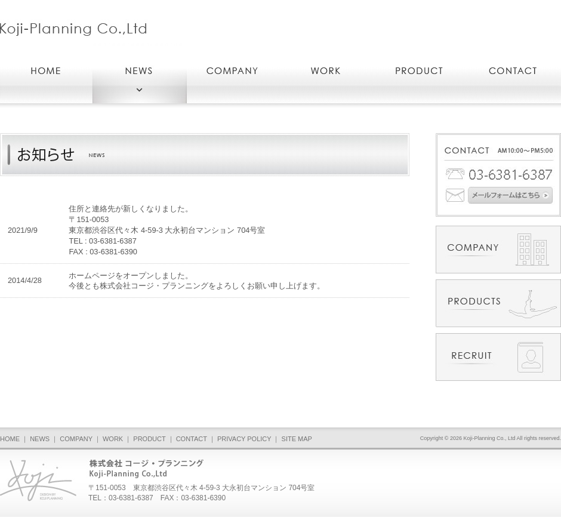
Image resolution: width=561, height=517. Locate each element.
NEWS (40, 438)
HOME (10, 438)
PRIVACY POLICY (244, 438)
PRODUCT (149, 438)
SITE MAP (297, 438)
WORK (113, 438)
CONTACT (191, 438)
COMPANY (76, 438)
